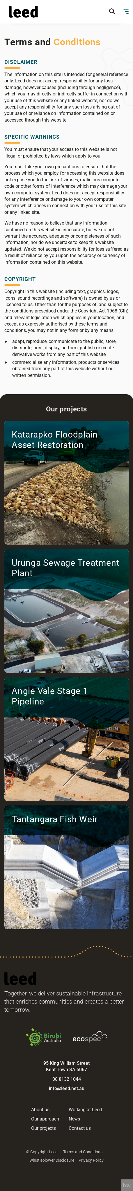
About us (40, 1109)
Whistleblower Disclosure (51, 1160)
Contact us (80, 1128)
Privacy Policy (91, 1160)
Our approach (45, 1119)
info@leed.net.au (66, 1088)
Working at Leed (85, 1109)
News (74, 1119)
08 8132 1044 (66, 1079)
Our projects (43, 1128)
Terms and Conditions (82, 1152)
